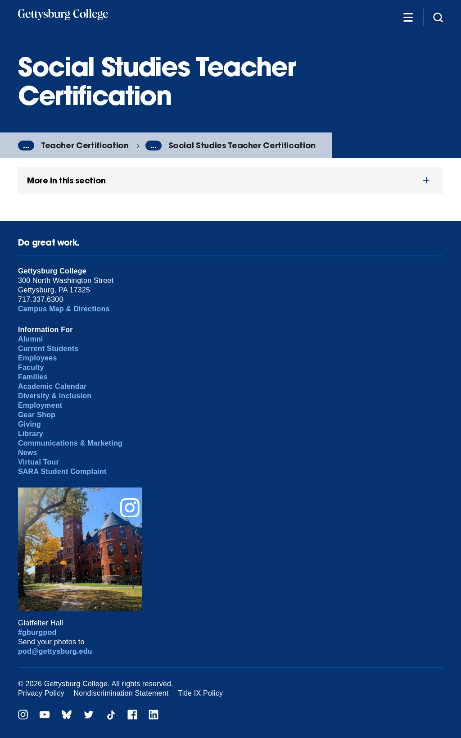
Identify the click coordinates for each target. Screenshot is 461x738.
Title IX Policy (200, 693)
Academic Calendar (52, 386)
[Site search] (438, 17)
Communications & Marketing (70, 443)
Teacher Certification (85, 145)
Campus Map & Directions (64, 309)
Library (30, 433)
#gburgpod (37, 632)
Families (33, 377)
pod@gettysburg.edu (55, 651)
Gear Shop (36, 415)
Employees (37, 358)
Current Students (48, 348)
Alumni (30, 339)
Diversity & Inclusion (54, 396)
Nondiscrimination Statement (121, 693)
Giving (29, 424)
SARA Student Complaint (62, 471)
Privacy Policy (41, 693)
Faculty (31, 367)
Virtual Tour (38, 462)
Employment (40, 405)
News (27, 452)
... (26, 145)
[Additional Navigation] (408, 17)
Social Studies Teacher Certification (242, 145)
